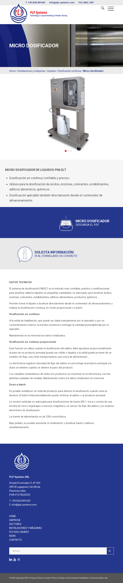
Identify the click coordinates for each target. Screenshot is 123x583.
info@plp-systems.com (24, 504)
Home (12, 71)
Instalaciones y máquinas (31, 71)
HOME (12, 516)
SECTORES (15, 524)
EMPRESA (14, 520)
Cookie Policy (50, 578)
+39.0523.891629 (21, 500)
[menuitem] (101, 9)
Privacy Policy (36, 578)
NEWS (12, 536)
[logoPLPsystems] (51, 13)
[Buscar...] (61, 551)
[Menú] (109, 9)
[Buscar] (101, 9)
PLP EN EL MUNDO (19, 532)
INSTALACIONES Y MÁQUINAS (25, 528)
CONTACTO (15, 539)
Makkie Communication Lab (95, 578)
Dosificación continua (69, 71)
